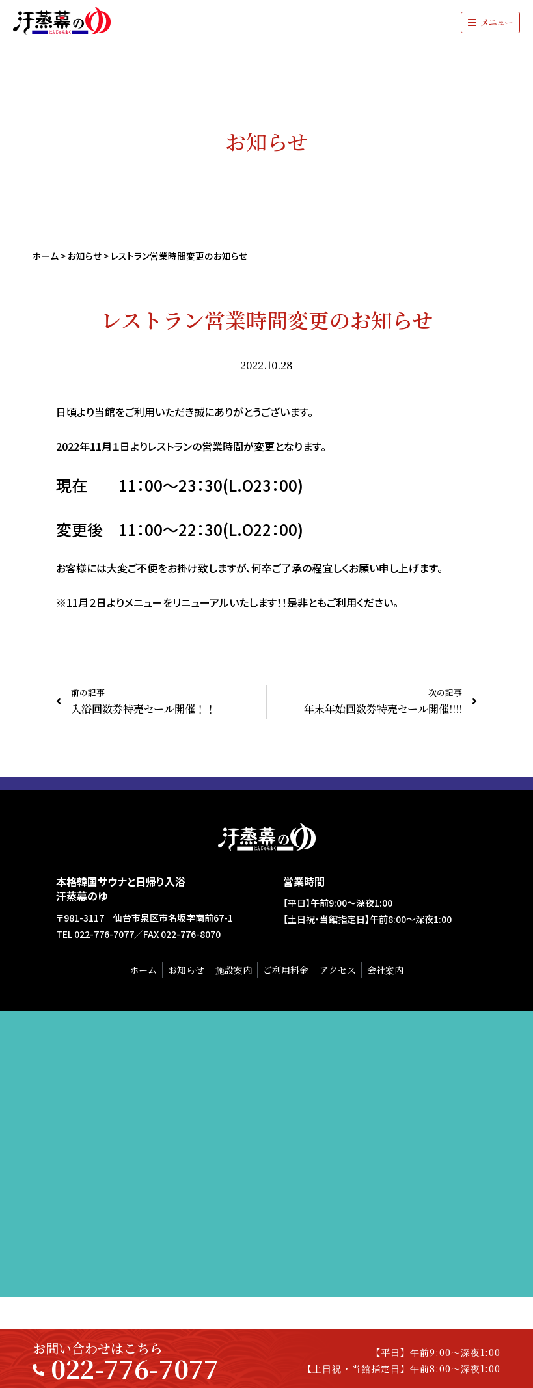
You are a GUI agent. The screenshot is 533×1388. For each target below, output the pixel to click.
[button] (490, 22)
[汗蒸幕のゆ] (266, 1154)
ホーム (46, 255)
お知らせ (85, 255)
